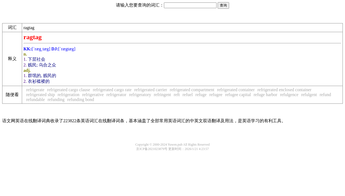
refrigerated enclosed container (284, 89)
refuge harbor (265, 94)
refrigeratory (140, 94)
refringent (162, 94)
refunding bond (80, 99)
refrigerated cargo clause (68, 89)
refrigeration (68, 94)
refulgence (289, 94)
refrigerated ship (40, 94)
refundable (35, 99)
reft (177, 94)
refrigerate (35, 89)
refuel (187, 94)
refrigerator (116, 94)
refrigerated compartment (192, 89)
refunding (55, 99)
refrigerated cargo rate (112, 89)
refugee (215, 94)
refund (325, 94)
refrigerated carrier (150, 89)
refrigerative (93, 94)
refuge (201, 94)
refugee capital (238, 94)
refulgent (309, 94)
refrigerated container (236, 89)
